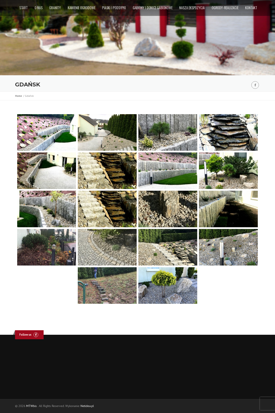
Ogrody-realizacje (225, 7)
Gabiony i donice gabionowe (153, 7)
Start (23, 7)
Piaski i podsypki (114, 7)
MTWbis (31, 406)
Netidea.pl (87, 406)
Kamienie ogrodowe (81, 7)
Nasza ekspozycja (192, 7)
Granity (55, 7)
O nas (39, 7)
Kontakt (251, 7)
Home (19, 95)
